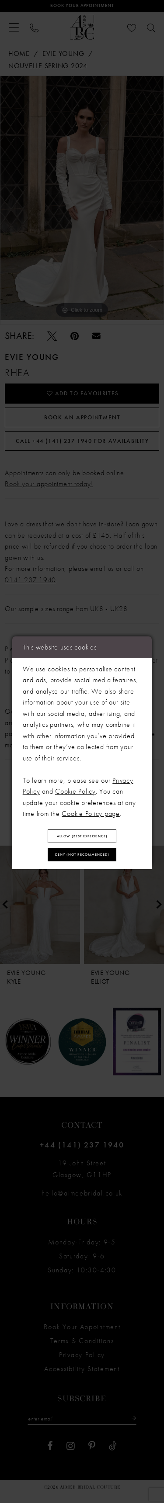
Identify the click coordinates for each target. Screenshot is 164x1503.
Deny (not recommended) (82, 855)
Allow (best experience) (82, 835)
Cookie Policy (75, 789)
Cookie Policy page (91, 811)
